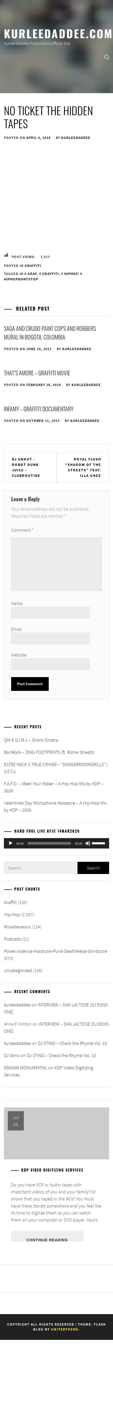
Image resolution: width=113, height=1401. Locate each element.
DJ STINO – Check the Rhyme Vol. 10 (72, 1043)
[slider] (49, 843)
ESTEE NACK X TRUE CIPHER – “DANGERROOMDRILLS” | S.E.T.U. (55, 767)
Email (16, 629)
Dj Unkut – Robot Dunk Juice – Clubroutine (26, 467)
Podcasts (12, 939)
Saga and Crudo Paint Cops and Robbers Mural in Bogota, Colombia (50, 332)
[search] (106, 56)
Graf (32, 273)
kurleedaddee (75, 137)
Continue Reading (47, 1240)
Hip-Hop (12, 914)
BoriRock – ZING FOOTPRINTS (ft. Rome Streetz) (49, 752)
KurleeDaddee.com (58, 33)
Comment (22, 530)
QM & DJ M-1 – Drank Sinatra (31, 740)
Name (17, 603)
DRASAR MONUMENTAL (25, 1068)
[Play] (10, 843)
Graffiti (33, 265)
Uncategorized (18, 970)
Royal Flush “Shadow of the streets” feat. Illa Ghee (83, 467)
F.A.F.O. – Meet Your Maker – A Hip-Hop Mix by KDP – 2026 (53, 787)
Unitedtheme (65, 1329)
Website (18, 655)
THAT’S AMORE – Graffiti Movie (37, 373)
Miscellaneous (17, 927)
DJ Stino (12, 1055)
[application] (56, 843)
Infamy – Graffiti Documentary (38, 408)
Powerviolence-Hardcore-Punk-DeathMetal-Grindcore (55, 951)
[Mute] (87, 843)
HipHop (71, 273)
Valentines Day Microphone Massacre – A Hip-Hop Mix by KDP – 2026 (55, 806)
